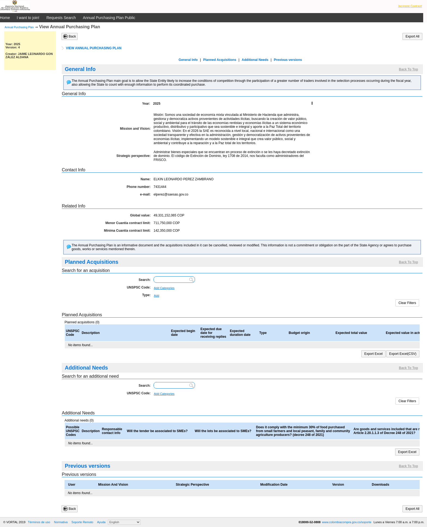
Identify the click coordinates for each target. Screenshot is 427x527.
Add (156, 295)
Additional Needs (255, 60)
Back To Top (408, 69)
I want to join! (28, 18)
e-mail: (145, 194)
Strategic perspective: (134, 156)
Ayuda (101, 522)
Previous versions (288, 60)
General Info (188, 60)
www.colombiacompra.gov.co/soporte (347, 522)
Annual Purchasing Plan (19, 27)
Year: (146, 104)
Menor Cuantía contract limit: (128, 223)
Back (72, 36)
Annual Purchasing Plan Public (109, 18)
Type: (146, 295)
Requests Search (61, 18)
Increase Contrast (410, 6)
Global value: (140, 215)
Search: (145, 280)
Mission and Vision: (135, 129)
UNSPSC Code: (139, 287)
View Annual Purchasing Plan (69, 26)
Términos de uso (39, 522)
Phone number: (139, 187)
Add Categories (164, 288)
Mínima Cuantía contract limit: (127, 230)
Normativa (61, 522)
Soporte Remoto (82, 522)
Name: (146, 179)
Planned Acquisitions (219, 60)
